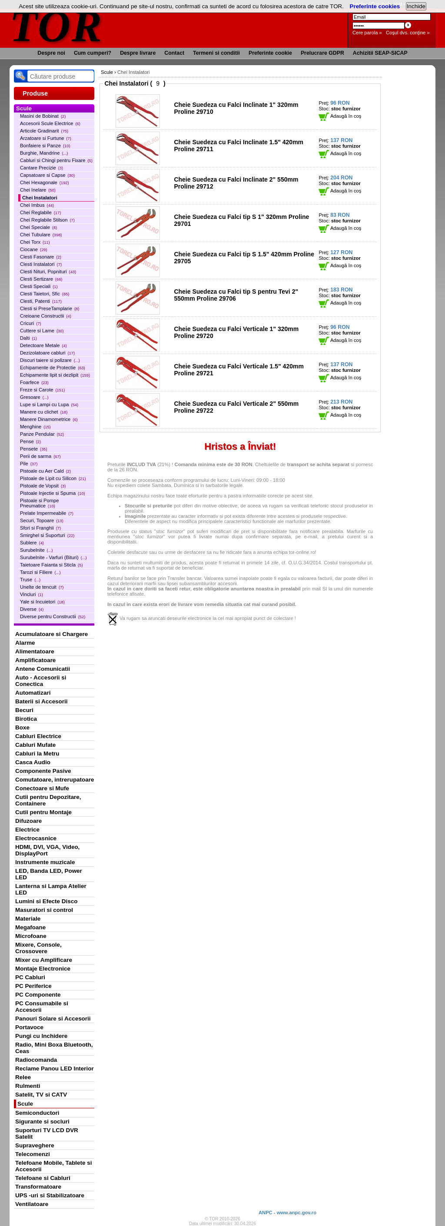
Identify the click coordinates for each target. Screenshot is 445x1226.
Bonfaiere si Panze (45, 145)
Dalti (28, 338)
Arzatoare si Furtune (45, 138)
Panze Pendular (42, 434)
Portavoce (29, 1027)
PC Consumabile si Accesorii (41, 1006)
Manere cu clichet (43, 411)
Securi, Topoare (41, 520)
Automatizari (32, 692)
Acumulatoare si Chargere (51, 634)
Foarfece (34, 382)
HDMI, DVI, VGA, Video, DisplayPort (47, 850)
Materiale (27, 918)
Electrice (27, 829)
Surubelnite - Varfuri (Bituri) (53, 557)
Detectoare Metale (43, 345)
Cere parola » (367, 32)
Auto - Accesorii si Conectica (40, 680)
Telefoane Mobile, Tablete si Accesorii (53, 1166)
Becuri (24, 710)
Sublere (32, 542)
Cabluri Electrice (38, 736)
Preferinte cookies (375, 6)
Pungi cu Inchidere (41, 1036)
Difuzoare (28, 821)
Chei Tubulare (41, 234)
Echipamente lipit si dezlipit (55, 375)
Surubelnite (36, 550)
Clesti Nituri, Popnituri (48, 271)
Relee (23, 1077)
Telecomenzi (32, 1154)
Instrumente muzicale (45, 862)
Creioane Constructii (45, 315)
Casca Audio (32, 762)
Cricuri (30, 323)
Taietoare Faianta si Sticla (51, 564)
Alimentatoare (34, 651)
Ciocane (33, 249)
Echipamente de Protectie (52, 367)
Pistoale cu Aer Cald (45, 471)
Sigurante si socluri (42, 1121)
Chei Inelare (38, 189)
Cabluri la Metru (37, 753)
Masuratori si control (44, 910)
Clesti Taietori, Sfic (44, 293)
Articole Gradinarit (44, 130)
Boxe (22, 727)
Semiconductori (37, 1113)
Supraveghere (34, 1145)
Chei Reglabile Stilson (47, 219)
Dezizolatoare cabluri (47, 352)
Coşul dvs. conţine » (408, 32)
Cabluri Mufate (35, 745)
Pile (28, 463)
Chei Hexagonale (44, 182)
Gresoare (34, 397)
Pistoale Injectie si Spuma (52, 493)
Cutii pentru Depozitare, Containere (48, 800)
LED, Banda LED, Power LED (48, 874)
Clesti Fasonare (40, 256)
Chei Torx (35, 242)
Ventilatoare (31, 1204)
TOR (56, 26)
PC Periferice (33, 986)
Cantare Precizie (41, 167)
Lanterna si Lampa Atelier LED (50, 889)
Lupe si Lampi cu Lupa (49, 404)
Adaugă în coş (340, 116)
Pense (30, 441)
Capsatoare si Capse (47, 175)
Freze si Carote (42, 389)
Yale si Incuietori (42, 601)
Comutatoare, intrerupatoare (54, 779)
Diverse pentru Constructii (52, 616)
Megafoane (30, 927)
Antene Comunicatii (42, 669)
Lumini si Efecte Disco (46, 901)
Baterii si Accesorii (41, 701)
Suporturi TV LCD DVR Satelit (46, 1133)
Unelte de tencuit (41, 587)
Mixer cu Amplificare (43, 960)
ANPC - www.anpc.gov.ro (287, 1212)
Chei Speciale (38, 227)
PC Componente (38, 994)
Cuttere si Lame (42, 330)
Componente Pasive (43, 771)
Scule (25, 1103)
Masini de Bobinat (43, 116)
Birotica (26, 719)
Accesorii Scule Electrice (50, 123)
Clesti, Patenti (41, 301)
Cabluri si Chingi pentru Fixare (56, 160)
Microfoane (30, 936)
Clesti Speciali (39, 286)
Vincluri (31, 594)
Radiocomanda (36, 1060)
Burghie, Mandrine (44, 153)
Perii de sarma (40, 456)
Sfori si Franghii (40, 527)
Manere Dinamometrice (49, 419)
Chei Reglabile (40, 212)
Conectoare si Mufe (42, 788)
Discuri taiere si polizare (50, 360)
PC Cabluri (30, 977)
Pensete (33, 448)
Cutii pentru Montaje (43, 812)
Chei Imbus (37, 205)
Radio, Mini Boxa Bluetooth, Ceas (54, 1047)
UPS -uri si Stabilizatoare (49, 1195)
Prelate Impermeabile (46, 513)
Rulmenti (27, 1086)
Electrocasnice (35, 838)
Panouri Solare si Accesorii (53, 1018)
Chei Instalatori (39, 197)
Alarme (25, 643)
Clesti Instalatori (41, 264)
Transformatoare (38, 1186)
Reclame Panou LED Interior (54, 1068)
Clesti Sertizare (41, 279)
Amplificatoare (35, 660)
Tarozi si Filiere (40, 572)
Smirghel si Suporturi (47, 535)
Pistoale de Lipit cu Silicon (53, 478)
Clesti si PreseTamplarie (49, 308)
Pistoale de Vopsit (43, 485)
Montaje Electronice (42, 968)
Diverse (31, 609)
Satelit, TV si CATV (41, 1094)
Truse (30, 579)
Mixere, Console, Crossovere (38, 947)
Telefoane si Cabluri (42, 1178)
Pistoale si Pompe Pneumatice (39, 503)
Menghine (35, 426)
